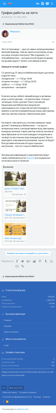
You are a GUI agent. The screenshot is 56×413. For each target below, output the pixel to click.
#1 (53, 42)
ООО (52, 307)
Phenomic (8, 17)
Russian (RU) (16, 388)
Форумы (7, 326)
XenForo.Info (23, 409)
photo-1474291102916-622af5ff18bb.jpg (24, 189)
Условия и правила (27, 392)
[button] (4, 4)
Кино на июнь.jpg (13, 238)
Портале (30, 158)
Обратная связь (11, 332)
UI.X (4, 388)
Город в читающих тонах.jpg (18, 215)
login (6, 345)
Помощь (37, 397)
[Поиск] (52, 3)
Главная (7, 320)
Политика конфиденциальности (17, 397)
